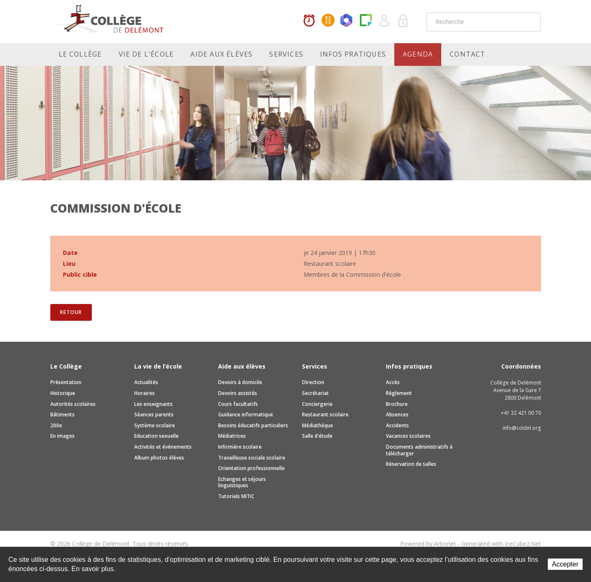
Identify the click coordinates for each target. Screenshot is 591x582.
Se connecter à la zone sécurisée (403, 21)
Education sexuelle (156, 435)
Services (286, 54)
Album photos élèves (159, 457)
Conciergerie (317, 404)
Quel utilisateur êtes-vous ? (384, 21)
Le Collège (80, 54)
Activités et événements (163, 446)
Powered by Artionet (428, 544)
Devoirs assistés (237, 393)
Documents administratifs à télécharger (419, 450)
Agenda (418, 54)
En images (62, 435)
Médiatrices (232, 435)
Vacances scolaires (408, 435)
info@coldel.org (521, 427)
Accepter (565, 564)
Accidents (397, 425)
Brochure (397, 404)
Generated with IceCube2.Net (501, 544)
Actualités (146, 382)
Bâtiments (62, 414)
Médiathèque (317, 425)
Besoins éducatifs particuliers (253, 425)
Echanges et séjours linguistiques (242, 482)
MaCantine (328, 21)
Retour (70, 312)
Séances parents (154, 414)
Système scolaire (154, 425)
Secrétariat (315, 393)
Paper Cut (365, 21)
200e (56, 425)
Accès (393, 382)
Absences (397, 414)
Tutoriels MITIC (236, 496)
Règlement (399, 393)
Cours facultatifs (238, 404)
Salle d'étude (317, 435)
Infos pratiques (353, 54)
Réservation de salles (411, 464)
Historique (62, 393)
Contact (467, 54)
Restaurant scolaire (325, 414)
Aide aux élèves (221, 54)
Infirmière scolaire (240, 446)
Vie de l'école (146, 54)
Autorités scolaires (73, 404)
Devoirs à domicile (240, 382)
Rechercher (529, 21)
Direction (313, 382)
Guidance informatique (245, 414)
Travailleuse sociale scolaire (251, 457)
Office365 (346, 21)
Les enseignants (153, 404)
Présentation (65, 382)
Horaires (309, 21)
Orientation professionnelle (251, 468)
